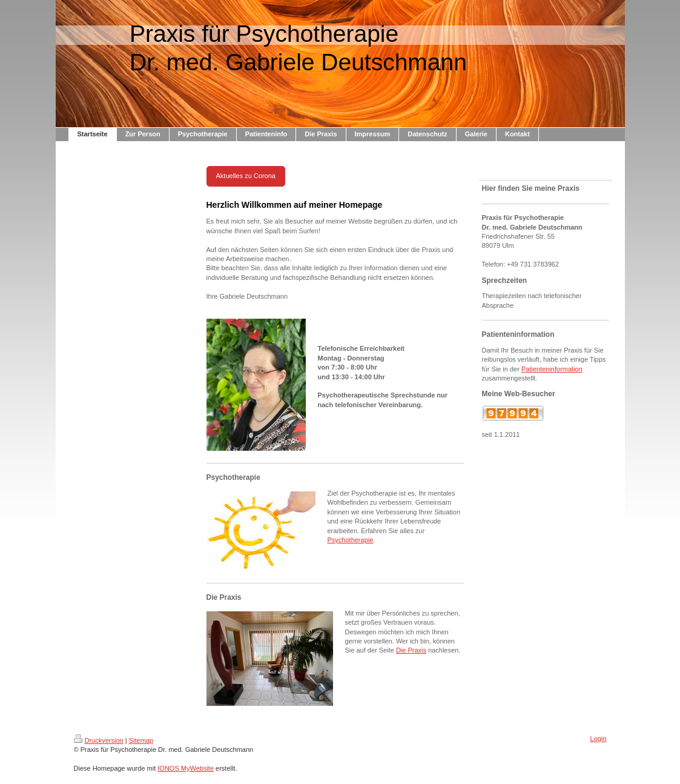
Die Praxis (411, 650)
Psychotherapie (351, 539)
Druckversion (99, 740)
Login (598, 738)
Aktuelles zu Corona (246, 175)
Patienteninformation (552, 369)
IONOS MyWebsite (185, 768)
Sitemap (141, 740)
